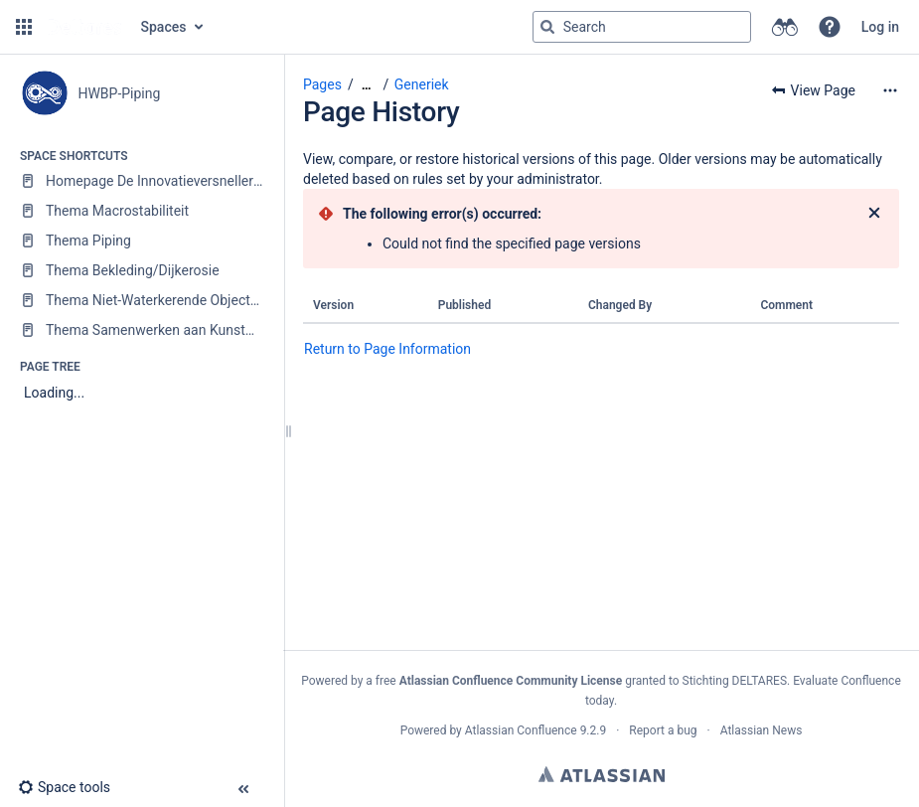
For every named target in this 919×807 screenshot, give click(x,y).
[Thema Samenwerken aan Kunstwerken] (141, 330)
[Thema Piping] (141, 240)
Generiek (421, 84)
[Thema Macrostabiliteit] (141, 211)
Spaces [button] (164, 27)
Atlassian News (761, 730)
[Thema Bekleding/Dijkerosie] (141, 270)
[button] (24, 27)
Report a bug (662, 730)
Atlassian (601, 774)
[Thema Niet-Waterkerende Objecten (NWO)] (141, 300)
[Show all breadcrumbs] (367, 85)
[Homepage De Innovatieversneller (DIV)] (141, 181)
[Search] (547, 27)
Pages (322, 84)
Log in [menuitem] (880, 27)
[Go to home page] (84, 27)
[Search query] (642, 27)
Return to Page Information (387, 349)
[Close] (874, 214)
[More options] (890, 90)
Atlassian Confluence (521, 730)
